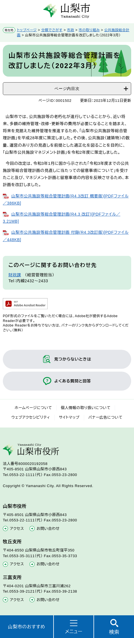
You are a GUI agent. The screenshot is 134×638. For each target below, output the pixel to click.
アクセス (17, 529)
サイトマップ (69, 417)
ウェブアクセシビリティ (31, 417)
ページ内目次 (66, 88)
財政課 (14, 275)
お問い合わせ (48, 529)
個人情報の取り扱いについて (86, 408)
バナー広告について (105, 417)
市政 (70, 30)
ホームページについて (33, 408)
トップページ (27, 30)
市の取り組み (89, 30)
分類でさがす (52, 30)
